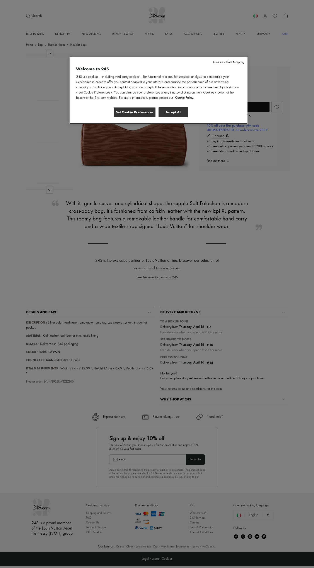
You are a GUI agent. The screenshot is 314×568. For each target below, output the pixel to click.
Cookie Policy (184, 98)
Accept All (173, 112)
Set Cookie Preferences (134, 112)
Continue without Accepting (228, 62)
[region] (158, 90)
